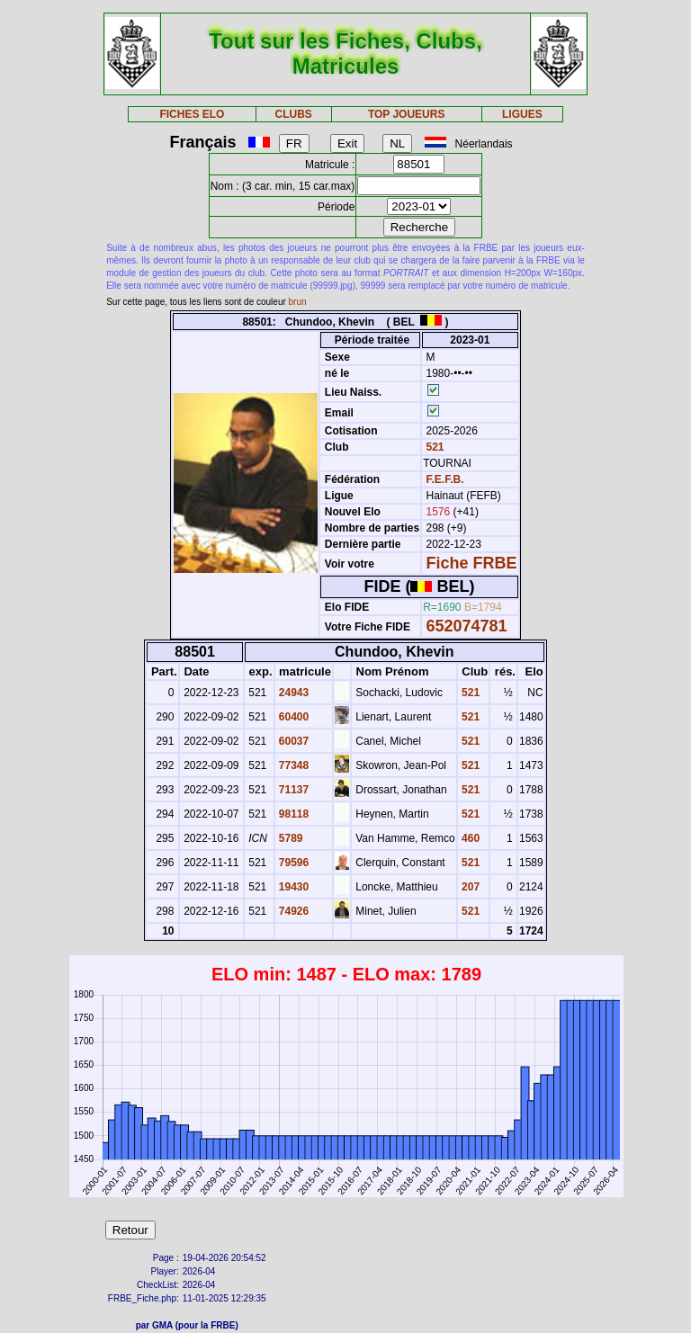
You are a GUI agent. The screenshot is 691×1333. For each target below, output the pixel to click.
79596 (293, 862)
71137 (293, 789)
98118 (293, 814)
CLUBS (292, 114)
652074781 (466, 626)
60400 (293, 717)
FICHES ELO (191, 114)
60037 (293, 741)
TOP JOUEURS (406, 114)
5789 (289, 838)
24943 (293, 692)
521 (433, 447)
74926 (293, 911)
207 (469, 887)
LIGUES (522, 114)
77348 (293, 765)
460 (469, 838)
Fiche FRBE (471, 563)
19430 (293, 887)
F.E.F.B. (445, 479)
